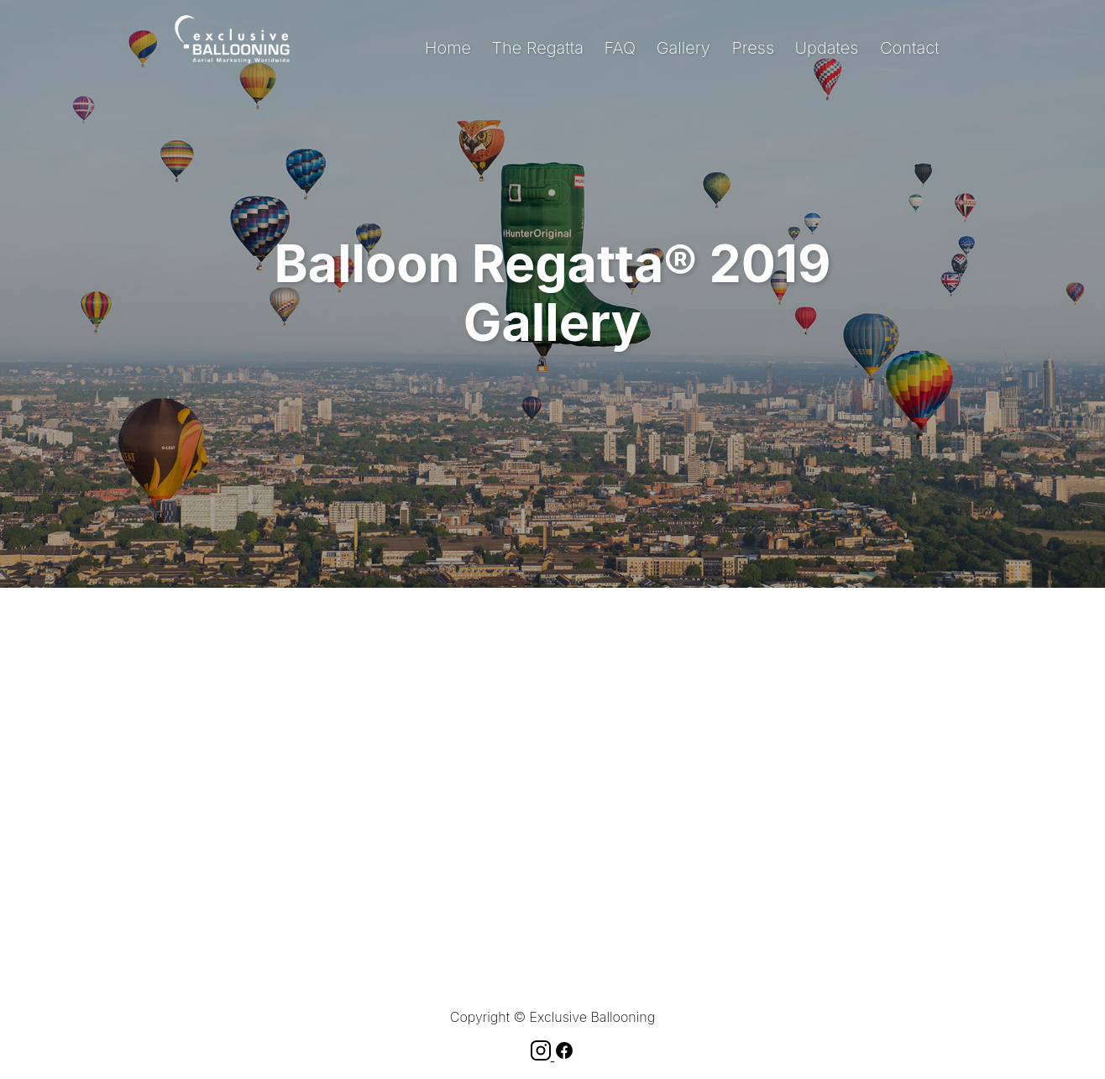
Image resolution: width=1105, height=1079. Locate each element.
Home (448, 48)
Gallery (683, 48)
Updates (827, 48)
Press (752, 48)
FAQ (620, 48)
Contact (910, 48)
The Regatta (538, 48)
